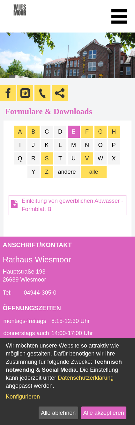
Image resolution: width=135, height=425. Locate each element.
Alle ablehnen (58, 413)
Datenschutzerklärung (86, 378)
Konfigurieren (23, 396)
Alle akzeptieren (103, 413)
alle (93, 172)
